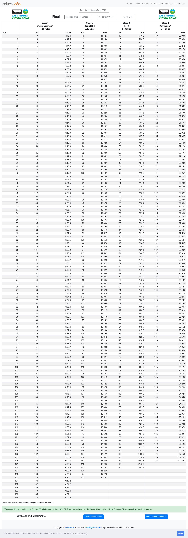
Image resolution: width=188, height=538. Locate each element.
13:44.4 (104, 390)
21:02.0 (182, 62)
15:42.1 (141, 52)
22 (36, 99)
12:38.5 (104, 166)
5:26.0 (68, 220)
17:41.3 (141, 260)
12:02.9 (104, 72)
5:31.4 (68, 283)
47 (156, 347)
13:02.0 (104, 260)
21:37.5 (182, 89)
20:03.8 (182, 36)
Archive (137, 3)
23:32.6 (182, 317)
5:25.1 (68, 210)
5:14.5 (68, 119)
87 (156, 253)
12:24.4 (104, 119)
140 (119, 340)
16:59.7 (141, 139)
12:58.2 (104, 253)
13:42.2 (104, 380)
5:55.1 (68, 454)
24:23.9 (182, 384)
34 (120, 166)
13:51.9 (104, 414)
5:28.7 (68, 260)
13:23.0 (104, 343)
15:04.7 (104, 457)
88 (156, 200)
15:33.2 (141, 46)
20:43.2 (104, 477)
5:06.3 (68, 89)
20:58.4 (141, 444)
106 (36, 213)
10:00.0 (67, 497)
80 (156, 156)
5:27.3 (68, 233)
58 (156, 170)
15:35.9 (141, 49)
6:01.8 (68, 467)
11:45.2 (104, 62)
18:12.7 (141, 327)
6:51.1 (68, 494)
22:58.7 (182, 243)
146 (119, 377)
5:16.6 (68, 143)
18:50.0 (141, 394)
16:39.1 (141, 96)
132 (82, 440)
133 (119, 347)
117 (36, 283)
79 (156, 263)
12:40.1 (104, 173)
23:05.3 (182, 270)
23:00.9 (182, 250)
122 (156, 193)
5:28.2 (68, 250)
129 (82, 240)
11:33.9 (104, 52)
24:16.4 (182, 374)
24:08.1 (182, 354)
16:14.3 (141, 72)
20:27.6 (182, 49)
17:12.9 (141, 176)
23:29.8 (182, 303)
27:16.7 (182, 451)
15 (156, 213)
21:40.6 (182, 93)
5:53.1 (68, 440)
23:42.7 (182, 323)
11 (156, 49)
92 (36, 129)
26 (36, 126)
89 (156, 230)
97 (36, 270)
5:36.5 (68, 313)
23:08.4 (182, 277)
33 (36, 133)
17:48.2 (141, 290)
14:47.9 (104, 454)
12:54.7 (104, 236)
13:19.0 (104, 333)
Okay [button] (180, 534)
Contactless (180, 3)
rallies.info (69, 527)
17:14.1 (141, 183)
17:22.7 (141, 213)
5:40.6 (68, 374)
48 (156, 176)
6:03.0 (68, 474)
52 (156, 196)
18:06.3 (141, 320)
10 (36, 66)
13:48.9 (104, 404)
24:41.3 (182, 404)
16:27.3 (141, 83)
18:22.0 (141, 337)
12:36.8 (104, 159)
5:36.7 (68, 320)
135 (36, 333)
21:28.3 (182, 72)
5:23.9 (68, 203)
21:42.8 (182, 96)
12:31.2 (104, 139)
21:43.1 (182, 99)
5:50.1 (68, 420)
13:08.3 (104, 297)
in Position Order (106, 17)
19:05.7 (141, 410)
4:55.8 (68, 66)
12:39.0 (104, 170)
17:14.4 (141, 186)
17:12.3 (141, 173)
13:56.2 (104, 430)
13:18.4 (104, 330)
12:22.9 (104, 113)
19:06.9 (141, 414)
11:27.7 (104, 42)
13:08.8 (104, 300)
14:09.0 (104, 437)
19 (36, 36)
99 (36, 106)
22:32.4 (182, 196)
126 (156, 357)
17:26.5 (141, 226)
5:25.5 (68, 216)
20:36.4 (182, 59)
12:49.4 (104, 223)
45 (156, 153)
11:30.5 (104, 46)
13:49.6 (104, 407)
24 (36, 183)
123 (156, 300)
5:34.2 (68, 297)
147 (156, 394)
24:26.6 (182, 387)
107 (119, 287)
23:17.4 (182, 293)
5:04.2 (68, 83)
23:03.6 (182, 263)
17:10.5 (141, 166)
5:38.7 (68, 347)
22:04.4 (182, 129)
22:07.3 (182, 139)
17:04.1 (141, 149)
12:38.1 (104, 163)
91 (36, 139)
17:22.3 (104, 474)
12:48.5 (104, 210)
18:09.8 (141, 323)
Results (145, 3)
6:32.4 (68, 491)
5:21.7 (68, 186)
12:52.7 (104, 233)
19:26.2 (141, 424)
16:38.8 (141, 93)
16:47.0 (141, 109)
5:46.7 (68, 400)
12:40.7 (104, 186)
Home (129, 3)
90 (156, 186)
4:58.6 (68, 69)
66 (156, 96)
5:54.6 (68, 447)
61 (156, 270)
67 (120, 360)
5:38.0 (68, 333)
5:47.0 (68, 404)
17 (36, 79)
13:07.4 (104, 293)
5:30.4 (68, 270)
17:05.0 (141, 156)
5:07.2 (68, 93)
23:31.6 (182, 310)
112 (36, 193)
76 (83, 193)
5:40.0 (68, 367)
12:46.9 (104, 200)
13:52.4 (104, 420)
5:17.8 (68, 156)
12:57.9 (104, 250)
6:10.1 (68, 477)
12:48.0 (104, 206)
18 (36, 210)
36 (120, 103)
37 (156, 46)
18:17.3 (141, 330)
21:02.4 (182, 66)
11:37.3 (104, 59)
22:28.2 (182, 183)
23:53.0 (182, 333)
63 (120, 317)
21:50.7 (182, 106)
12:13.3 (104, 86)
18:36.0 (141, 374)
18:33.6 (141, 364)
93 (36, 337)
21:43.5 (182, 103)
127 (119, 374)
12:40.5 (104, 183)
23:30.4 (182, 307)
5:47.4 (68, 407)
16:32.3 (141, 89)
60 (156, 210)
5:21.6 (68, 183)
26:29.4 (182, 434)
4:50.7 (68, 56)
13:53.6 (104, 424)
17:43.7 (141, 280)
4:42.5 (68, 39)
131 (36, 250)
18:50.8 (141, 397)
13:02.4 (104, 267)
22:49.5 (182, 226)
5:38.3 (68, 337)
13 (120, 72)
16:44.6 (141, 103)
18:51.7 (141, 404)
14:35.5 (104, 451)
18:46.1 (141, 384)
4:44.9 (68, 46)
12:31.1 (104, 136)
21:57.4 (182, 116)
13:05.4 (104, 287)
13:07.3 (104, 290)
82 (36, 313)
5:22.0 (68, 193)
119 (156, 414)
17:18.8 (141, 206)
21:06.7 (182, 69)
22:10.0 (182, 143)
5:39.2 (68, 357)
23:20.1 (182, 297)
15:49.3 (141, 62)
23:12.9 (182, 283)
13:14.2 (104, 320)
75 (156, 420)
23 (36, 96)
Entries (154, 3)
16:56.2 (141, 126)
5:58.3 (68, 457)
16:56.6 (141, 133)
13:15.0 (104, 323)
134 (82, 454)
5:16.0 (68, 133)
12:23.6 (104, 116)
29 (156, 116)
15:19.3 (141, 36)
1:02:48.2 (181, 457)
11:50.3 (104, 66)
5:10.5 (68, 103)
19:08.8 (141, 417)
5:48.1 (68, 414)
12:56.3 (104, 240)
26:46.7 (182, 440)
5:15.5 (68, 129)
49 (83, 72)
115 (36, 477)
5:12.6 (68, 113)
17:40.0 (141, 253)
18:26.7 (141, 340)
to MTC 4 (128, 17)
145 (82, 467)
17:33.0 (141, 236)
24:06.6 (182, 347)
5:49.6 (68, 417)
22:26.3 (182, 180)
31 (156, 173)
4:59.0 (68, 72)
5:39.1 (68, 354)
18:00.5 (141, 307)
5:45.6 (68, 394)
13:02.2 (104, 263)
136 (156, 434)
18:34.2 (141, 367)
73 (156, 183)
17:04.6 (141, 153)
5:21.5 (68, 180)
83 (156, 226)
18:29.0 (141, 343)
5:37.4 (68, 327)
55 (120, 133)
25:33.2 (182, 424)
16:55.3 (141, 123)
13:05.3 (104, 283)
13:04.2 (104, 277)
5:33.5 (68, 293)
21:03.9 (141, 454)
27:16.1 (182, 447)
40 (83, 190)
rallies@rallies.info (93, 527)
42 (83, 347)
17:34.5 (141, 243)
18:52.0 (141, 407)
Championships (166, 3)
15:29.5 (104, 464)
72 (156, 293)
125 (36, 380)
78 (156, 354)
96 (156, 273)
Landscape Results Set (156, 517)
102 (82, 173)
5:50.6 (68, 424)
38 (156, 89)
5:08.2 (68, 96)
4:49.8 (68, 52)
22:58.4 (182, 240)
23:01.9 (182, 260)
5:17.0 (68, 153)
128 (156, 313)
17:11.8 (141, 170)
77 (36, 300)
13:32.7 (104, 357)
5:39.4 (68, 360)
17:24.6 (141, 220)
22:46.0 (182, 213)
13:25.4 (104, 350)
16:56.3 (141, 129)
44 (120, 230)
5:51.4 (68, 430)
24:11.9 (182, 364)
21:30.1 (182, 83)
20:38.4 (141, 437)
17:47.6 (141, 287)
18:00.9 (141, 310)
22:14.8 (182, 149)
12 (36, 62)
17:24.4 (141, 216)
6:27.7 (68, 487)
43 (156, 62)
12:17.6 (104, 99)
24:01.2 (182, 340)
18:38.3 (141, 380)
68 (156, 407)
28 (156, 216)
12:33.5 (104, 149)
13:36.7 (104, 360)
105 (82, 220)
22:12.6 (182, 146)
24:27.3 (182, 390)
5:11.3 (68, 109)
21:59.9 (182, 126)
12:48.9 (104, 213)
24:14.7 (182, 370)
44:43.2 (141, 467)
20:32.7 (182, 56)
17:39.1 (141, 250)
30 (36, 113)
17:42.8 (141, 273)
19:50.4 (141, 430)
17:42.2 (141, 270)
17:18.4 (141, 193)
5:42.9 (68, 377)
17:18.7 (141, 203)
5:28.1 (68, 243)
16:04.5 (141, 66)
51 (156, 350)
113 (156, 387)
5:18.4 (68, 159)
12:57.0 (104, 243)
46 (120, 99)
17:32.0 (141, 233)
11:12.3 (104, 36)
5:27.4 (68, 236)
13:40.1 (104, 374)
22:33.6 (182, 200)
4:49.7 (68, 49)
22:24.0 (182, 163)
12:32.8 (104, 143)
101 (156, 337)
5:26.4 (68, 223)
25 (36, 153)
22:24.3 (182, 166)
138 (156, 424)
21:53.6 (182, 109)
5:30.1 (68, 263)
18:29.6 (141, 350)
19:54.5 (141, 434)
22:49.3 (182, 223)
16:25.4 (141, 79)
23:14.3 (182, 290)
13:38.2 (104, 364)
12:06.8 (104, 76)
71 (156, 166)
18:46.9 (141, 390)
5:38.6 (68, 340)
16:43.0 (141, 99)
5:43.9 (68, 384)
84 (36, 297)
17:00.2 (141, 143)
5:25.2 (68, 213)
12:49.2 (104, 216)
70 (36, 246)
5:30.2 (68, 267)
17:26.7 (141, 230)
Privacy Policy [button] (81, 533)
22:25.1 (182, 173)
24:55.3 (182, 410)
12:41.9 (104, 190)
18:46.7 (141, 387)
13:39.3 (104, 367)
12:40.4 (104, 176)
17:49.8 (141, 293)
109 (156, 290)
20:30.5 (182, 52)
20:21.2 (182, 46)
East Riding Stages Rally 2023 (93, 10)
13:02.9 (104, 270)
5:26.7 (68, 226)
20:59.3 (141, 447)
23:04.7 (182, 267)
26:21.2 (182, 430)
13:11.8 (104, 317)
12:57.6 (104, 246)
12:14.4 (104, 89)
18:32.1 (141, 357)
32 (156, 246)
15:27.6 (104, 461)
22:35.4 (182, 203)
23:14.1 (182, 287)
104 (119, 364)
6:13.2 (68, 481)
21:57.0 (182, 113)
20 (156, 79)
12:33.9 (104, 153)
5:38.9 (68, 350)
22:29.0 (182, 186)
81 (83, 246)
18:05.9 (141, 313)
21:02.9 (141, 451)
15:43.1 (104, 467)
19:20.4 (141, 420)
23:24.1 (182, 300)
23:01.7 (182, 256)
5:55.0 (68, 451)
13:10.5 (104, 307)
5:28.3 (68, 253)
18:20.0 (141, 333)
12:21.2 (104, 106)
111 (156, 410)
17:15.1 (141, 190)
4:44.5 (68, 42)
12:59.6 (104, 256)
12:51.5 (104, 230)
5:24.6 (68, 206)
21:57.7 (182, 119)
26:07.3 (182, 427)
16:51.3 (141, 119)
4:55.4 (68, 62)
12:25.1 (104, 123)
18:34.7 (141, 370)
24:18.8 (182, 377)
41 (120, 109)
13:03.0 (104, 273)
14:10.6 (104, 440)
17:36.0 (141, 246)
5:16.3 (68, 136)
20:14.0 (182, 42)
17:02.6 (141, 146)
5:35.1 (68, 303)
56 (156, 190)
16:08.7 (141, 69)
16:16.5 (141, 76)
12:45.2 (104, 193)
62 (156, 243)
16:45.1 (141, 106)
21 (36, 72)
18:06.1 (141, 317)
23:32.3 (182, 313)
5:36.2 (68, 310)
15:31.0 (141, 42)
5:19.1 (68, 170)
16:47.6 (141, 113)
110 (119, 444)
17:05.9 (141, 159)
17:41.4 (141, 263)
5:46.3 (68, 397)
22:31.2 (182, 190)
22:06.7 (182, 136)
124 (119, 253)
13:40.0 (104, 370)
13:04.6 (104, 280)
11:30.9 (104, 49)
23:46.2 (182, 327)
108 (82, 149)
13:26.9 (104, 354)
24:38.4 (182, 400)
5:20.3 (68, 176)
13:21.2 (104, 337)
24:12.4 (182, 367)
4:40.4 (68, 36)
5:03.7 (68, 79)
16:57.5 (141, 136)
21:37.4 (182, 86)
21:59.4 (182, 123)
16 (120, 86)
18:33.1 (141, 360)
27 (156, 240)
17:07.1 (141, 163)
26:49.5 (182, 444)
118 (156, 340)
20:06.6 (182, 39)
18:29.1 (141, 347)
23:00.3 (182, 246)
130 (156, 320)
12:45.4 (104, 196)
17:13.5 (141, 180)
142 (156, 437)
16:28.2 (141, 86)
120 (156, 447)
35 (83, 200)
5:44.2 (68, 390)
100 (156, 384)
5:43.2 (68, 380)
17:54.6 (141, 297)
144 (156, 380)
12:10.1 (104, 83)
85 (156, 330)
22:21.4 (182, 156)
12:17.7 (104, 103)
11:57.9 (104, 69)
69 (156, 236)
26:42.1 (182, 437)
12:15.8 (104, 96)
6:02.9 (68, 471)
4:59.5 (68, 76)
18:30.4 (141, 354)
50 (83, 143)
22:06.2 (182, 133)
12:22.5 (104, 109)
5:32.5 (68, 287)
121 (119, 343)
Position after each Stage (77, 17)
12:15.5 (104, 93)
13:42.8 (104, 387)
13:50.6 (104, 410)
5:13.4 (68, 116)
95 (156, 159)
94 (156, 310)
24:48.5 (182, 407)
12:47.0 (104, 203)
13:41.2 (104, 377)
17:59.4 (141, 303)
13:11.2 (104, 310)
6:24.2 (68, 484)
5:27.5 (68, 240)
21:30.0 (182, 79)
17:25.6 (141, 223)
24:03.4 (182, 343)
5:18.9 (68, 163)
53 (120, 119)
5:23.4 (68, 196)
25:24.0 (182, 420)
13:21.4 (104, 340)
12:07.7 (104, 79)
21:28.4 (182, 76)
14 (83, 93)
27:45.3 (182, 454)
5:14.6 (68, 126)
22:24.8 (182, 170)
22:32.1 (182, 193)
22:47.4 (182, 220)
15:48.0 (141, 59)
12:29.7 (104, 129)
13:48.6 (104, 400)
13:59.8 (104, 434)
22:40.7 (182, 206)
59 (36, 384)
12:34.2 (104, 156)
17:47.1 (141, 283)
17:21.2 (141, 210)
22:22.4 (182, 159)
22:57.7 (182, 236)
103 (82, 317)
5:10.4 (68, 99)
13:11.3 (104, 313)
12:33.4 (104, 146)
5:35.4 (68, 307)
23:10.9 (182, 280)
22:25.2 (182, 176)
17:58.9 (141, 300)
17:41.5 (141, 267)
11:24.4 (104, 39)
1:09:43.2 (181, 461)
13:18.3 (104, 327)
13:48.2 (104, 397)
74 (156, 454)
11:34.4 (104, 56)
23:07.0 (182, 273)
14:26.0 (104, 447)
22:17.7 (182, 153)
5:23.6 (68, 200)
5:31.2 (68, 280)
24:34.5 (182, 394)
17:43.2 (141, 277)
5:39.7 (68, 364)
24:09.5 (182, 360)
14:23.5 (104, 444)
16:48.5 (141, 116)
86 (36, 116)
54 (156, 129)
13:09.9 (104, 303)
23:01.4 (182, 253)
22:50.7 (182, 230)
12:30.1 (104, 133)
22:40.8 (182, 210)
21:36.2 (141, 457)
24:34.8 (182, 397)
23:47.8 (182, 330)
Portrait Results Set (93, 517)
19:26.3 (141, 427)
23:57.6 (182, 337)
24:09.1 (182, 357)
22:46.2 (182, 216)
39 (36, 83)
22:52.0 (182, 233)
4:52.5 (68, 59)
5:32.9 (68, 290)
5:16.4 (68, 139)
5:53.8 (68, 444)
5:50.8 (68, 427)
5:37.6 (68, 330)
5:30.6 (68, 273)
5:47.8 (68, 410)
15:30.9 (141, 39)
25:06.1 (182, 414)
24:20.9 (182, 380)
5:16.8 (68, 149)
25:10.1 (182, 417)
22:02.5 (141, 461)
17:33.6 (141, 240)
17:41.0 (141, 256)
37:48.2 (141, 464)
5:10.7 (68, 106)
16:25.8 (104, 471)
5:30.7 (68, 277)
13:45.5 (104, 394)
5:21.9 (68, 190)
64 (156, 86)
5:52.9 (68, 437)
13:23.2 (104, 347)
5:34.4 (68, 300)
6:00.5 (68, 461)
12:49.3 (104, 220)
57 (156, 297)
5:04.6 (68, 86)
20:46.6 (141, 440)
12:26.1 (104, 126)
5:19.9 (68, 173)
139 (156, 397)
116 (156, 367)
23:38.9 (182, 320)
